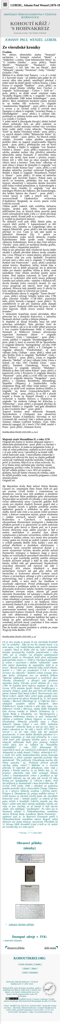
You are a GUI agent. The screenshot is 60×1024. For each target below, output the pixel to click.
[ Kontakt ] (33, 972)
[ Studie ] (38, 964)
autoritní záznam (13, 940)
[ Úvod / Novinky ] (26, 964)
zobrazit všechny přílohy (21, 924)
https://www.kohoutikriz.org (40, 1012)
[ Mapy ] (34, 968)
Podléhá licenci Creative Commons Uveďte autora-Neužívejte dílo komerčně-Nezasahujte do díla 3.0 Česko (30, 1000)
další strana (50, 947)
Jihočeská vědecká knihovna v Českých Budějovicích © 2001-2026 (22, 983)
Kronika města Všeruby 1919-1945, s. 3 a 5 (20, 432)
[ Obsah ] (26, 968)
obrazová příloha (15, 947)
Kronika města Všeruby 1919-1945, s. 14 (19, 636)
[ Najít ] (25, 972)
